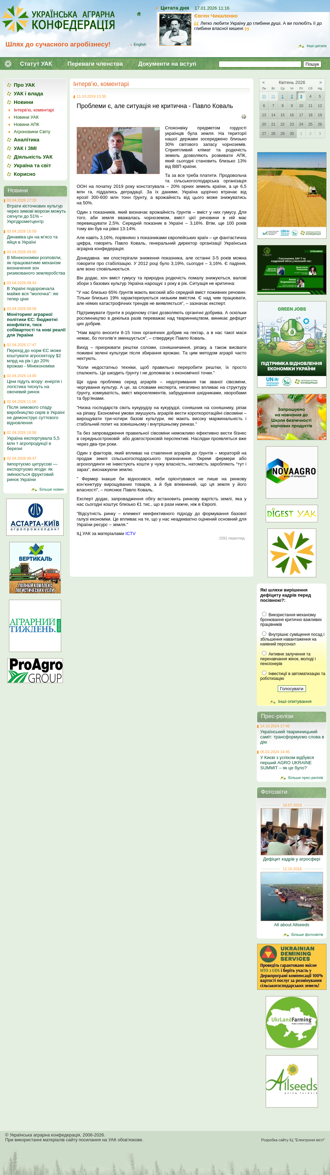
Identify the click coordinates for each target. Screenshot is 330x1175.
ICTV (130, 533)
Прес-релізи (277, 716)
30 (264, 96)
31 (273, 96)
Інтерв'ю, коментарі (101, 84)
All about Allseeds (291, 924)
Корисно (24, 174)
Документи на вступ (167, 64)
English (140, 44)
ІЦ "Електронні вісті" (307, 1140)
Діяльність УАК (33, 157)
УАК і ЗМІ (25, 148)
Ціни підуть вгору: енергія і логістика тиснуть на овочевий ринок (34, 386)
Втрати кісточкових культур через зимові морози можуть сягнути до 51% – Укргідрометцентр (36, 213)
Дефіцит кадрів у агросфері (291, 859)
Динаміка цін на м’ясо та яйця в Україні (32, 239)
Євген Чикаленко (216, 15)
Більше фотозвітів (307, 934)
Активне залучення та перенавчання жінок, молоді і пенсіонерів (288, 659)
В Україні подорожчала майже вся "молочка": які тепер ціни (32, 293)
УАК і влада (28, 93)
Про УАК (24, 85)
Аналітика (26, 139)
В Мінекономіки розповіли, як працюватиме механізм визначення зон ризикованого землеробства (36, 265)
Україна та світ (32, 165)
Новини (23, 102)
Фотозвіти (274, 792)
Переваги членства (95, 64)
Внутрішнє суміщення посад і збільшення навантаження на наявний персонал (292, 639)
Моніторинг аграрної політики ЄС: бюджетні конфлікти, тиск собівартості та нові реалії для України (36, 325)
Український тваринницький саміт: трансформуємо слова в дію (292, 737)
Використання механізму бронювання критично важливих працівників (291, 619)
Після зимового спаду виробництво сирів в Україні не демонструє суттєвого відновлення (36, 415)
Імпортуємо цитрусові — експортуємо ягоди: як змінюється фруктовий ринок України (32, 471)
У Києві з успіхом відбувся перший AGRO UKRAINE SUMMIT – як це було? (287, 762)
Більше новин (52, 489)
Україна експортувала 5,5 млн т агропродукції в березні (33, 443)
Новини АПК (26, 124)
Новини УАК (26, 117)
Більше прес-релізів (305, 778)
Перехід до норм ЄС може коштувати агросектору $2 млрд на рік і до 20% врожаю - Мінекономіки (34, 358)
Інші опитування (294, 701)
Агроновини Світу (32, 131)
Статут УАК (36, 64)
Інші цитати (317, 46)
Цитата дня (175, 8)
